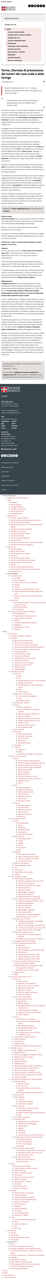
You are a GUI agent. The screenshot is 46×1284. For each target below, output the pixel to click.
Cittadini (13, 1236)
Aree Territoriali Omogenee (19, 1272)
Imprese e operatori (24, 717)
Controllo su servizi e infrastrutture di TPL (27, 1075)
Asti (2, 423)
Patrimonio (14, 601)
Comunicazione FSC (24, 950)
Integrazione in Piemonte (26, 970)
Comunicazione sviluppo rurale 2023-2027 (31, 930)
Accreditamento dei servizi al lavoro (29, 1035)
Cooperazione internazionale (23, 874)
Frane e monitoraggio (25, 1147)
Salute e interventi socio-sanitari (28, 858)
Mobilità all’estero (23, 1006)
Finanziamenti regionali (25, 1107)
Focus (12, 1248)
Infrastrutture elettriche (25, 1104)
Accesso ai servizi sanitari (16, 32)
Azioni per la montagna (25, 737)
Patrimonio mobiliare (21, 608)
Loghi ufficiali (5, 476)
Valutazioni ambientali (25, 684)
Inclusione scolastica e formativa (28, 860)
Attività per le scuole (24, 993)
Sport (16, 787)
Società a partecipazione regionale (22, 545)
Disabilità (17, 854)
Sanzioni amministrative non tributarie (23, 560)
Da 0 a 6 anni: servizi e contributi (28, 988)
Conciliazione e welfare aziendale (25, 1039)
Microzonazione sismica (25, 1158)
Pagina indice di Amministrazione (17, 498)
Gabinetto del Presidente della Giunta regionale (26, 520)
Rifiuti (20, 690)
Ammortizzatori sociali (25, 1033)
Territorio (17, 748)
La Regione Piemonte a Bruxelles (21, 529)
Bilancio (16, 621)
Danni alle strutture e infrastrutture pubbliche (29, 1092)
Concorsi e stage (16, 540)
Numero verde (6, 434)
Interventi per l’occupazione (27, 1022)
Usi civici (17, 587)
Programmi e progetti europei (23, 934)
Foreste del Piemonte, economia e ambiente (29, 711)
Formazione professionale (22, 999)
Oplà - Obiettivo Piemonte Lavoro (21, 1266)
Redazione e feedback (7, 481)
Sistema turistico (23, 809)
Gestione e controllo (24, 892)
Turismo (16, 805)
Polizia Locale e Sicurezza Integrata (25, 583)
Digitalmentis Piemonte (18, 1263)
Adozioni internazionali (21, 865)
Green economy (19, 731)
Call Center (14, 556)
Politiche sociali (19, 838)
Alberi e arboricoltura (24, 708)
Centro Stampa (19, 610)
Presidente (14, 502)
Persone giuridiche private (22, 867)
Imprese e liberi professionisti (20, 1241)
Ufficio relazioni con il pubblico (20, 554)
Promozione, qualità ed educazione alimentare (29, 648)
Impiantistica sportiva (25, 798)
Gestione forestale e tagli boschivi (29, 715)
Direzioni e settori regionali (19, 518)
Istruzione (17, 981)
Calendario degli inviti (25, 907)
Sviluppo (13, 1194)
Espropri (17, 585)
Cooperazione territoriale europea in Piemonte (29, 937)
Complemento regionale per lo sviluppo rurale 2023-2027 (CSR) (30, 924)
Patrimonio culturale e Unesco (27, 778)
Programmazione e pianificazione (28, 1125)
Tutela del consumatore (25, 836)
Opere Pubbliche (19, 1100)
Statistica (17, 630)
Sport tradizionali (23, 796)
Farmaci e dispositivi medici (17, 40)
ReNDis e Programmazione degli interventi (31, 1116)
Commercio (17, 1214)
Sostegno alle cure (14, 38)
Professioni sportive (24, 802)
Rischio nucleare (23, 693)
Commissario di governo (22, 1120)
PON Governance (19, 975)
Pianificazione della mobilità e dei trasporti (28, 1069)
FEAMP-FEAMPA (19, 670)
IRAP (15, 1225)
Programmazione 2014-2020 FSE (29, 899)
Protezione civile (19, 1122)
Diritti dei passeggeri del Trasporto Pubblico (28, 1057)
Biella (3, 426)
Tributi (13, 1221)
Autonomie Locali (16, 576)
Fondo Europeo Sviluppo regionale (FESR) (27, 901)
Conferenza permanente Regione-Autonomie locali (28, 593)
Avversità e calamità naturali (23, 643)
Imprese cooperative (20, 1212)
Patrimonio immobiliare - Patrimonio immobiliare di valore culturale (30, 604)
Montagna (17, 733)
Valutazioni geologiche (25, 1145)
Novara (14, 421)
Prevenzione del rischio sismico (24, 1151)
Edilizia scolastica (19, 1042)
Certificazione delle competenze (28, 1013)
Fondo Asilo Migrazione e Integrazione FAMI (28, 968)
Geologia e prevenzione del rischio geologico (28, 1140)
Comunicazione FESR (24, 914)
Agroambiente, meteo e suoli (23, 641)
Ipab (19, 851)
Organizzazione (12, 516)
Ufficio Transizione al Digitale (20, 522)
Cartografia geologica (25, 1142)
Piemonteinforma (16, 514)
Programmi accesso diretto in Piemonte (30, 941)
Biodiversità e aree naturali (23, 695)
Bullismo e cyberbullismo (26, 990)
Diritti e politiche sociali (18, 820)
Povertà (20, 842)
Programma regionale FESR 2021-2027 (31, 903)
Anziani (20, 847)
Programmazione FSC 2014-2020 (29, 959)
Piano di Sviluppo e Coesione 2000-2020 (31, 952)
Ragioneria (17, 625)
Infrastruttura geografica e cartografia (30, 755)
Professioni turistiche (24, 811)
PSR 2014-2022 (19, 668)
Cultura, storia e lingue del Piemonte (29, 769)
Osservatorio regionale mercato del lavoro (27, 1048)
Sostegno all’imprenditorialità (27, 1031)
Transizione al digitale (21, 1219)
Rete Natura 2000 (24, 702)
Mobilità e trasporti (17, 1051)
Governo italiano (6, 1)
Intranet (3, 490)
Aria (19, 679)
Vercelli (14, 428)
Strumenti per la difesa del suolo (28, 1111)
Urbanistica (21, 751)
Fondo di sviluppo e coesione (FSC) (25, 945)
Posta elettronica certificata (9, 485)
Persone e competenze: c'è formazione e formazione (28, 1259)
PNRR (16, 977)
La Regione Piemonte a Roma (20, 534)
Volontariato (22, 1133)
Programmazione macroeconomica (25, 616)
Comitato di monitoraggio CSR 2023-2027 (31, 928)
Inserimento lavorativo (25, 863)
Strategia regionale (24, 789)
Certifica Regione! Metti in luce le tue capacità (25, 1268)
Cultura (16, 760)
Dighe (20, 1118)
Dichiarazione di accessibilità (10, 463)
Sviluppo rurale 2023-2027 (23, 666)
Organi (9, 500)
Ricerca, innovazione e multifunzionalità (27, 650)
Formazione (21, 1136)
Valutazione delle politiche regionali (25, 623)
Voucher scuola (22, 984)
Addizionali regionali (20, 1227)
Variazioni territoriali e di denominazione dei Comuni (28, 597)
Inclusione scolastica (24, 997)
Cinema (20, 784)
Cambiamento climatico (21, 704)
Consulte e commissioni (18, 509)
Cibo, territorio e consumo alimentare (26, 646)
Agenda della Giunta (17, 511)
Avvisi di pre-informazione (26, 885)
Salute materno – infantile (16, 52)
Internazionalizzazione (21, 1216)
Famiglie (20, 845)
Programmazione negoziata (23, 619)
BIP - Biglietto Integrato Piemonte (25, 1053)
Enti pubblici (14, 1239)
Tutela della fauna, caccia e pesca (25, 659)
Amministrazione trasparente (20, 538)
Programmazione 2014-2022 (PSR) (29, 932)
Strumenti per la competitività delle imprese (29, 1025)
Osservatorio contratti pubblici (20, 558)
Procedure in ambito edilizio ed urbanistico (31, 1154)
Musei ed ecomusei (24, 775)
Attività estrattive (20, 1207)
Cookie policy (5, 472)
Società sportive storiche (26, 793)
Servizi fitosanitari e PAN (22, 654)
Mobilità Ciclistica (19, 1055)
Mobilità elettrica (19, 1066)
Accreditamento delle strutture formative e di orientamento (31, 1009)
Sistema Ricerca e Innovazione (24, 1196)
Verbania (14, 426)
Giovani (20, 827)
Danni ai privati (22, 1089)
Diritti (16, 822)
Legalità (16, 876)
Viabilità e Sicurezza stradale (23, 1060)
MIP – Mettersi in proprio (26, 1028)
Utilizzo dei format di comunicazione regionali (25, 569)
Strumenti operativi (14, 57)
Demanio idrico (19, 1098)
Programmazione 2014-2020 (27, 919)
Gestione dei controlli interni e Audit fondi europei (27, 543)
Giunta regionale (16, 505)
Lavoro (16, 1019)
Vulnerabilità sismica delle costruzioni (30, 1156)
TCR (15, 1230)
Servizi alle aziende (20, 652)
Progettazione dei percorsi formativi (29, 1015)
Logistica (20, 1131)
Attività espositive (23, 773)
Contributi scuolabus (20, 1080)
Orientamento (18, 1044)
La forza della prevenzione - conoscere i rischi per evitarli (26, 1255)
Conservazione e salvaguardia (27, 697)
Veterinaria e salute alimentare (18, 46)
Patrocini (13, 565)
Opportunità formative (25, 1001)
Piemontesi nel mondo (25, 771)
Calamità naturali (19, 1084)
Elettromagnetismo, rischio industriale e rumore (31, 687)
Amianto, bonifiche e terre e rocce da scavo (31, 681)
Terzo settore (22, 849)
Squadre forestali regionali (26, 1163)
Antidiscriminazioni (24, 831)
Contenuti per (11, 1234)
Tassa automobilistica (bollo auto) (25, 1223)
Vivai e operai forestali (25, 728)
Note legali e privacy (7, 467)
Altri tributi (17, 1232)
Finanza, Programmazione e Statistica (23, 612)
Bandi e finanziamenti (18, 551)
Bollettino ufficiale (16, 549)
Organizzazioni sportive (25, 791)
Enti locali (17, 578)
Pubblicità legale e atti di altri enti (21, 563)
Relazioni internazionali (18, 531)
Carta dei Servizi (16, 572)
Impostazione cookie (9, 449)
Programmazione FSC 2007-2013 (29, 961)
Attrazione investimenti (21, 1205)
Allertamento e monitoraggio (27, 1127)
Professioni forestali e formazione (29, 719)
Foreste (16, 706)
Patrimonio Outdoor (24, 744)
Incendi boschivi (23, 1129)
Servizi (6, 1275)
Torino (14, 423)
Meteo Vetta (22, 742)
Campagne (14, 1261)
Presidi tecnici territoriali (22, 1160)
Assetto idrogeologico (25, 1113)
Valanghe (21, 1149)
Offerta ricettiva (23, 813)
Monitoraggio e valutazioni (26, 894)
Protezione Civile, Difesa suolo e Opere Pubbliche (26, 1082)
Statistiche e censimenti (22, 657)
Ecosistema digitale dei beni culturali (29, 766)
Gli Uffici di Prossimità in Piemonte (22, 1250)
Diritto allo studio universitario (27, 995)
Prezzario (21, 1102)
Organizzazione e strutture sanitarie (19, 35)
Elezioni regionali (19, 581)
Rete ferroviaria (19, 1062)
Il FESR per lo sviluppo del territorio (22, 1270)
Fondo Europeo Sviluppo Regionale (25, 1203)
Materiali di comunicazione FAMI (28, 972)
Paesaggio (17, 746)
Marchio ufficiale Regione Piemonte (22, 567)
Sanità (8, 29)
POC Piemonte (22, 954)
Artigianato (17, 1210)
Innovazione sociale (24, 840)
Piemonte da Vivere (10, 1281)
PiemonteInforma (9, 1279)
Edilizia (20, 753)
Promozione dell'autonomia (27, 856)
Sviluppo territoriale (20, 1198)
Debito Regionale (19, 614)
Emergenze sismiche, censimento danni (30, 1095)
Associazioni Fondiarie (25, 735)
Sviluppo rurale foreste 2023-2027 (29, 722)
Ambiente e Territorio (17, 672)
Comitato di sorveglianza (26, 896)
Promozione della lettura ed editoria (29, 780)
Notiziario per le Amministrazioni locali (26, 590)
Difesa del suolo (19, 1109)
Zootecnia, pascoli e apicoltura (24, 663)
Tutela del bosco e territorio (27, 726)
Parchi (20, 699)
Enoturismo (21, 818)
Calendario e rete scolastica (27, 986)
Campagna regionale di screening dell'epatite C (26, 1252)
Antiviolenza (22, 829)
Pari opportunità (23, 825)
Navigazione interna (20, 1064)
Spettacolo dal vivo (24, 782)
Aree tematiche (12, 634)
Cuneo (3, 428)
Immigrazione (22, 834)
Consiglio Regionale (17, 507)
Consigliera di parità (24, 1037)
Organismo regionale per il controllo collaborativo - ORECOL (27, 526)
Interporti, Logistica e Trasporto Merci (26, 1071)
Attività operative (23, 1165)
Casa (15, 869)
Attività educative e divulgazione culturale (31, 764)
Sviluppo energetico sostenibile (24, 1201)
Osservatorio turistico (25, 816)
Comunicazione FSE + (24, 890)
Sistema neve (22, 800)
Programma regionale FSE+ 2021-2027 (31, 883)
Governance (21, 948)
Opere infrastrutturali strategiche (25, 1073)
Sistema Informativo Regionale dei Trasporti (28, 1078)
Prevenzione (12, 43)
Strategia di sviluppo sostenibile (21, 637)
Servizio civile (18, 872)
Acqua (20, 677)
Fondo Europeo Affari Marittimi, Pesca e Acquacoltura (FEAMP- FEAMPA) (27, 964)
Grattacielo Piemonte (17, 536)
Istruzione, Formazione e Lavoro (21, 979)
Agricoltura (14, 639)
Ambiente (17, 675)
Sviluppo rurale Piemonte (22, 921)
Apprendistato (22, 1004)
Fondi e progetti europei (18, 878)
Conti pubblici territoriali (22, 628)
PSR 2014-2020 (23, 724)
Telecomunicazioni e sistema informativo (31, 1138)
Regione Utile (11, 547)
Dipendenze (11, 55)
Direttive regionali (23, 1017)
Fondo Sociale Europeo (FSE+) (23, 881)
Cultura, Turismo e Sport (18, 757)
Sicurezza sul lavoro (14, 49)
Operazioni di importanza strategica (29, 887)
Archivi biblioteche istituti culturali (29, 762)
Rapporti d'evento (23, 1087)
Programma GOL (19, 1046)
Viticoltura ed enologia (21, 661)
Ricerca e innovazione (15, 60)
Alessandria (5, 421)
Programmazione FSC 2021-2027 (29, 957)
